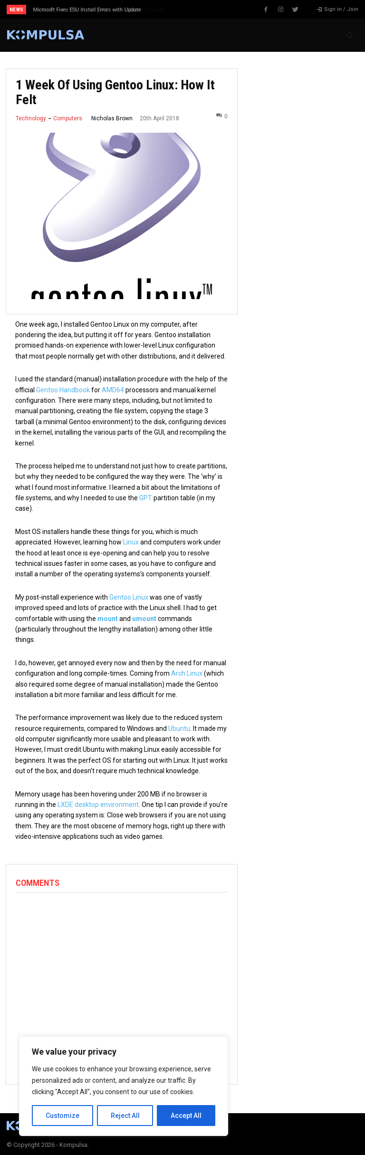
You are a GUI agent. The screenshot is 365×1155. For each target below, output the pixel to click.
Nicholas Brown (112, 118)
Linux (131, 542)
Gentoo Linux (128, 597)
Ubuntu (179, 728)
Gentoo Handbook (63, 390)
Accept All (186, 1115)
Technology (31, 118)
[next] (200, 9)
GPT (145, 498)
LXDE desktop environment (98, 804)
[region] (123, 1086)
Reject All (125, 1115)
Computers (67, 118)
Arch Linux (186, 673)
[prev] (185, 9)
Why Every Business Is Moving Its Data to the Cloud (94, 10)
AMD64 (113, 390)
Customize (62, 1115)
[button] (350, 35)
